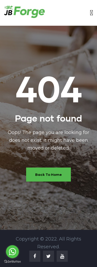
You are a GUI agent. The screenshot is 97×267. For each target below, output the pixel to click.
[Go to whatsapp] (12, 251)
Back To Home (48, 174)
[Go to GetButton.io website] (12, 261)
